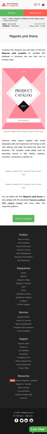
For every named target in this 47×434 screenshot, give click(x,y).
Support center (23, 343)
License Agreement (23, 364)
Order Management (23, 253)
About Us (28, 416)
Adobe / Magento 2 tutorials (26, 380)
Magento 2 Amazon (23, 283)
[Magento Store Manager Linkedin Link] (26, 420)
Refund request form (23, 361)
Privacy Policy (23, 368)
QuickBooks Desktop (23, 297)
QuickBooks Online (23, 294)
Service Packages (23, 331)
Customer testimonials (23, 394)
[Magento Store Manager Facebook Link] (16, 420)
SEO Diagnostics (23, 260)
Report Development (24, 324)
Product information (23, 246)
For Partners (18, 416)
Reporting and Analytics (23, 257)
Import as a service (23, 320)
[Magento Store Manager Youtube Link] (31, 420)
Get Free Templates (23, 218)
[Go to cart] (43, 4)
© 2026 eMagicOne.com (23, 412)
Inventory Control (23, 250)
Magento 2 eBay (23, 280)
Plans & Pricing (23, 239)
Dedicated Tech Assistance (24, 327)
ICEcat (23, 290)
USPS (23, 287)
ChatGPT (23, 276)
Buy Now (11, 13)
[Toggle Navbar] (35, 4)
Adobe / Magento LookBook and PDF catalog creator (26, 18)
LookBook (23, 301)
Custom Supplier (23, 304)
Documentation (23, 391)
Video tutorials (23, 387)
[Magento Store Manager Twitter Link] (22, 420)
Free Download (35, 13)
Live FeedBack (23, 350)
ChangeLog (23, 354)
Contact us (23, 347)
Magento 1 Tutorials (23, 384)
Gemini (23, 273)
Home (4, 18)
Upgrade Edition (23, 317)
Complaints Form (23, 357)
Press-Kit (23, 398)
